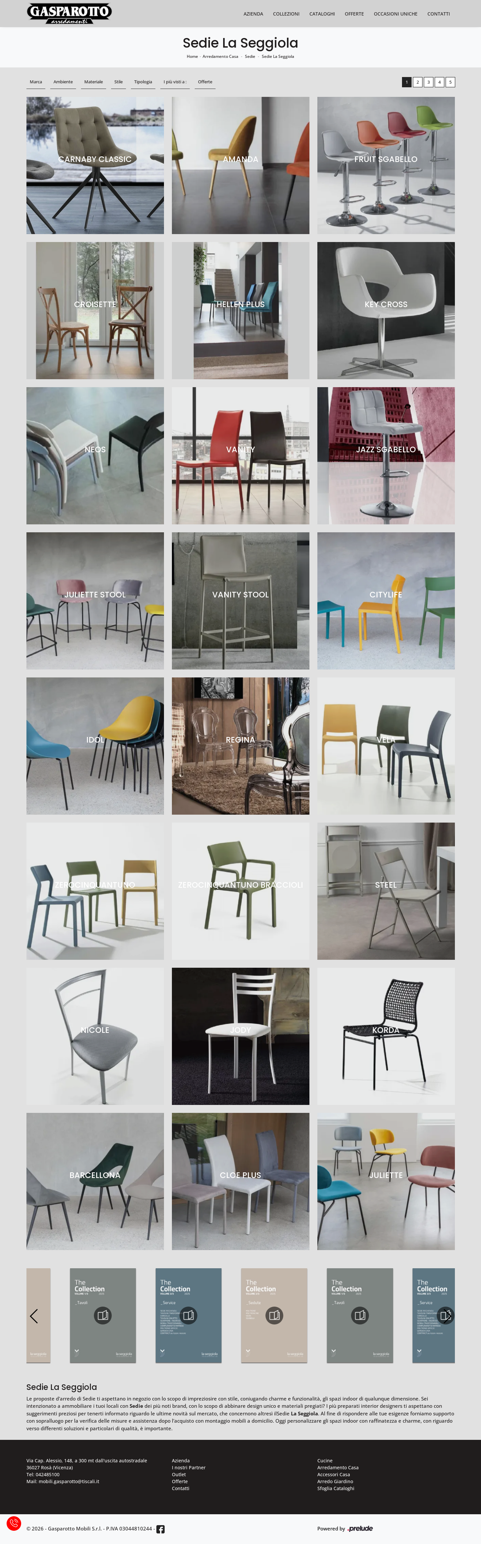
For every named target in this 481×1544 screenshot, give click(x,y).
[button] (447, 1316)
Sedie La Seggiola (278, 56)
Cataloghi (322, 14)
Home (192, 56)
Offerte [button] (205, 82)
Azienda (253, 14)
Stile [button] (118, 82)
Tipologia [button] (143, 82)
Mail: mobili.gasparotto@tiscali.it (62, 1481)
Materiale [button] (93, 82)
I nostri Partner (189, 1467)
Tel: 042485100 (43, 1474)
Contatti (438, 14)
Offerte (354, 14)
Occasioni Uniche (396, 14)
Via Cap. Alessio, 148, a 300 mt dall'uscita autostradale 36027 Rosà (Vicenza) (86, 1464)
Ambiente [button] (63, 82)
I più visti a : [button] (175, 82)
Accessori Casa (333, 1474)
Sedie (250, 56)
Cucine (325, 1460)
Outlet (179, 1474)
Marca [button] (36, 82)
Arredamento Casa (220, 56)
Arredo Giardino (335, 1481)
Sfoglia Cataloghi (335, 1488)
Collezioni (286, 14)
